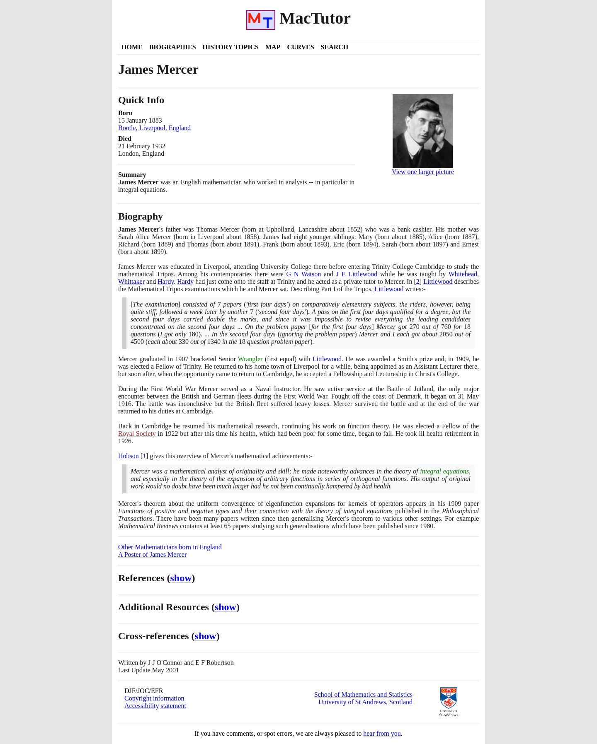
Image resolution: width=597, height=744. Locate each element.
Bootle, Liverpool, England (154, 127)
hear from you (382, 733)
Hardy (166, 281)
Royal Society (137, 433)
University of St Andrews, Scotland (365, 701)
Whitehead (463, 274)
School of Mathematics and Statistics (363, 694)
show (181, 577)
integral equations (444, 471)
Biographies (172, 47)
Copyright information (154, 698)
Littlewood (437, 281)
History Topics (231, 47)
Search (335, 47)
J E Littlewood (357, 274)
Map (272, 47)
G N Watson (303, 274)
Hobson (128, 455)
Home (132, 47)
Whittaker (131, 281)
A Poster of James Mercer (152, 554)
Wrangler (250, 358)
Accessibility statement (155, 705)
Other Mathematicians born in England (170, 547)
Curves (300, 47)
